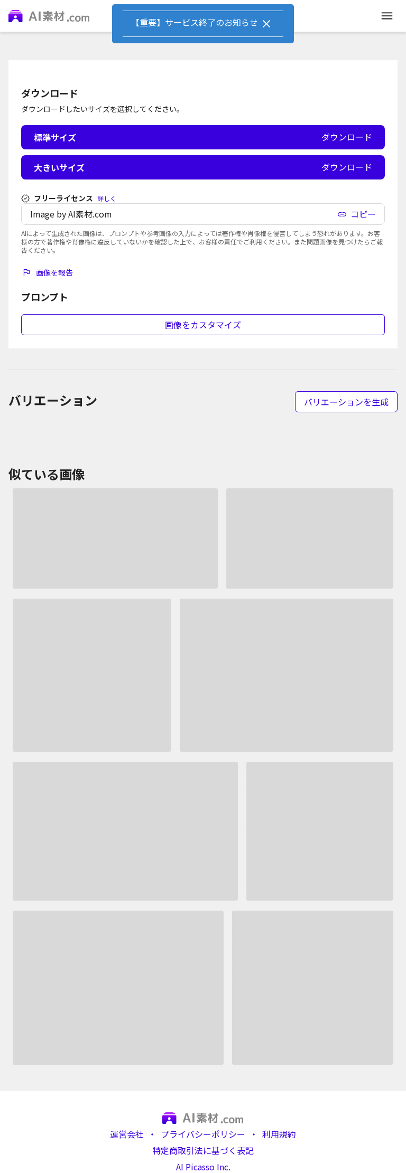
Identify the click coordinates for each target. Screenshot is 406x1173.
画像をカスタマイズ (203, 324)
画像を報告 (47, 272)
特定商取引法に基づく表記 (203, 1150)
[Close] (266, 23)
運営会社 (127, 1134)
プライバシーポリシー (203, 1134)
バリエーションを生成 (346, 401)
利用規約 (279, 1134)
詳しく (106, 198)
